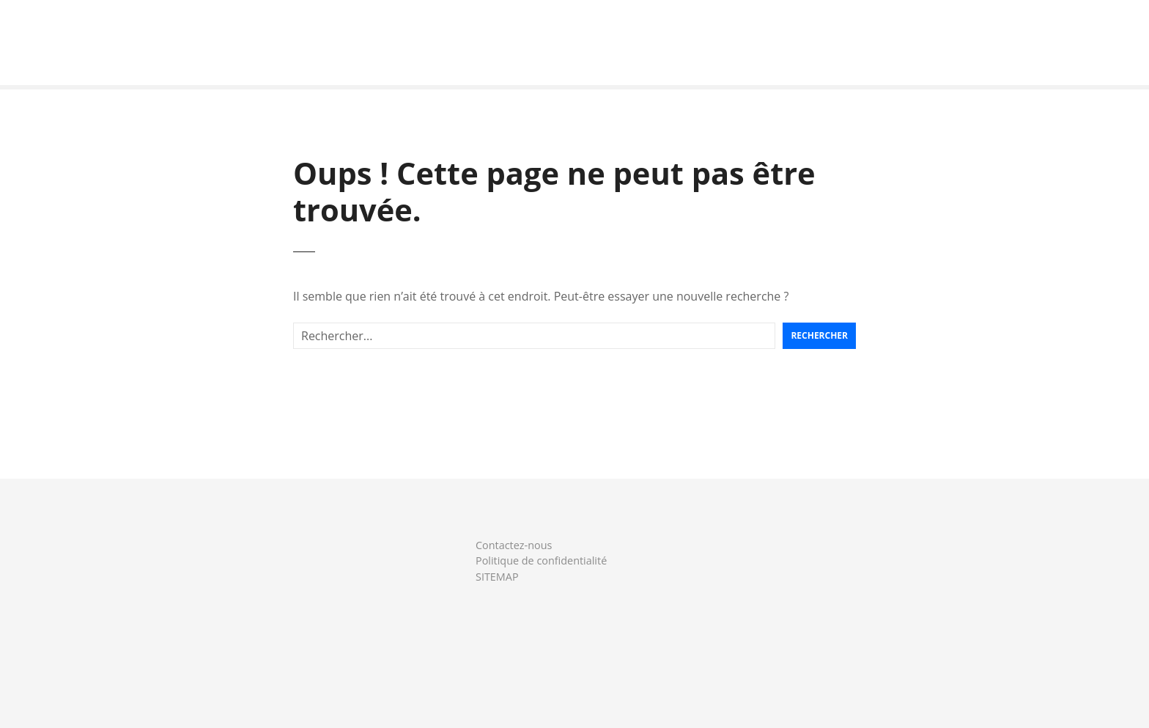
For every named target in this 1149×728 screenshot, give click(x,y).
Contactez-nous (514, 545)
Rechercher (819, 335)
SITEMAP (497, 577)
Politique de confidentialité (541, 560)
